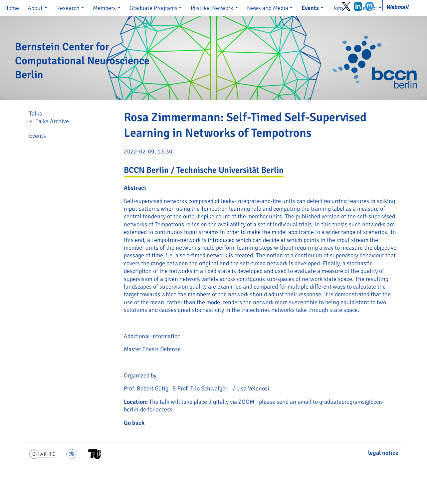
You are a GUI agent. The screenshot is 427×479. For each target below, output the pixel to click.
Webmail (397, 7)
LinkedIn (358, 6)
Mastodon (369, 6)
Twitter (346, 6)
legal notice (383, 452)
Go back (134, 422)
